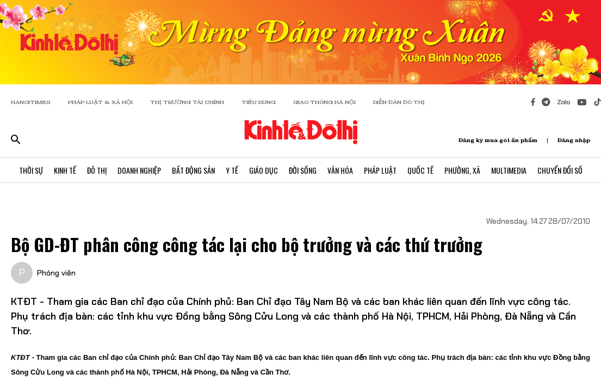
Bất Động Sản (193, 170)
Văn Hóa (340, 170)
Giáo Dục (263, 170)
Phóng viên (56, 273)
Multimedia (508, 170)
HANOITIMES (31, 102)
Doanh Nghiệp (139, 170)
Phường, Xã (462, 170)
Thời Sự (31, 170)
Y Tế (232, 170)
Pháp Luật (380, 170)
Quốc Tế (420, 170)
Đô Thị (97, 170)
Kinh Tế (65, 170)
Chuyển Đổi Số (560, 170)
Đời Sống (303, 170)
